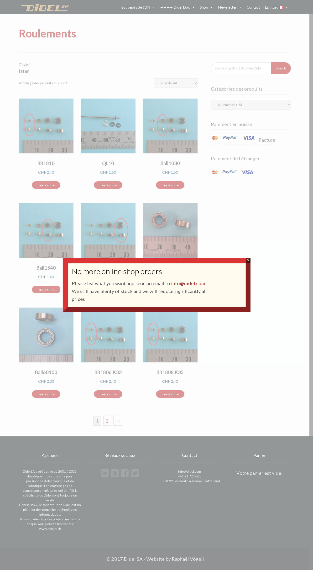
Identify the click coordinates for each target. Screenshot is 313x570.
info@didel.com (188, 283)
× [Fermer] (248, 260)
